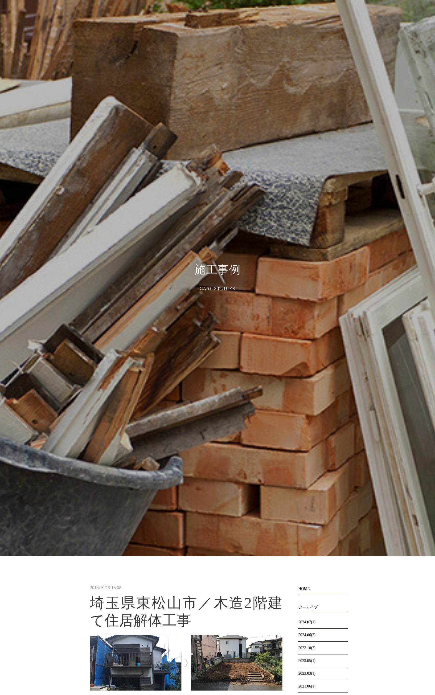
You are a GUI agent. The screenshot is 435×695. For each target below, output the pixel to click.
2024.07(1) (306, 622)
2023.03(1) (306, 673)
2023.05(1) (306, 661)
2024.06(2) (306, 635)
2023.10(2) (306, 648)
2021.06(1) (306, 686)
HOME (304, 589)
